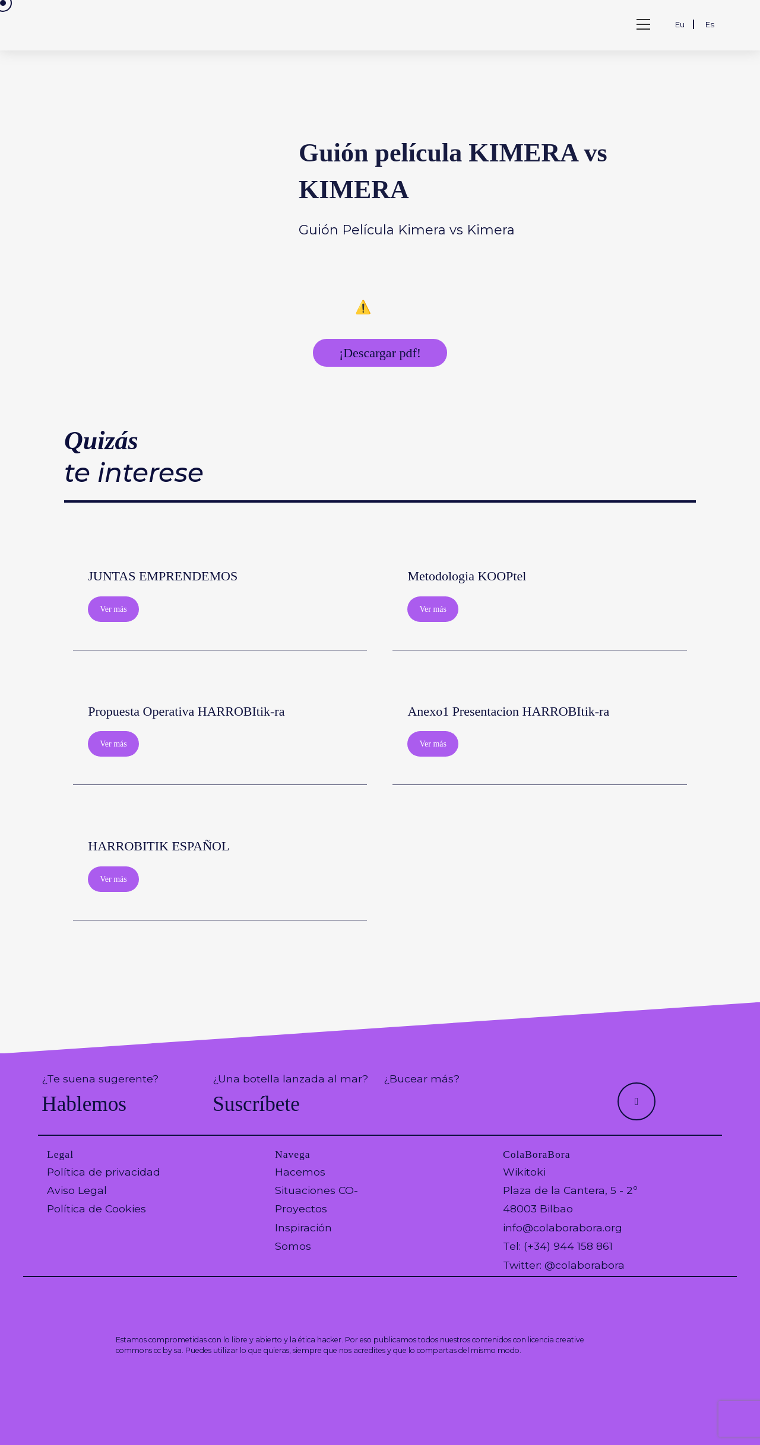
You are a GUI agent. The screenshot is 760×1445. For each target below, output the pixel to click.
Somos (293, 1246)
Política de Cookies (96, 1208)
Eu (680, 24)
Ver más (113, 609)
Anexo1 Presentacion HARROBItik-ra (508, 711)
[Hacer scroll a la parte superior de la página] (637, 1101)
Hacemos (300, 1171)
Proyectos (301, 1208)
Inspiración (303, 1227)
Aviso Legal (77, 1190)
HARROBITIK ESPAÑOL (158, 846)
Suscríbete (256, 1104)
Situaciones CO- (316, 1190)
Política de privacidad (103, 1171)
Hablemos (84, 1104)
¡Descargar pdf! (380, 352)
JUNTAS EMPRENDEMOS (163, 576)
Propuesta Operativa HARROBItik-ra (186, 711)
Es (709, 24)
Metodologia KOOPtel (466, 576)
